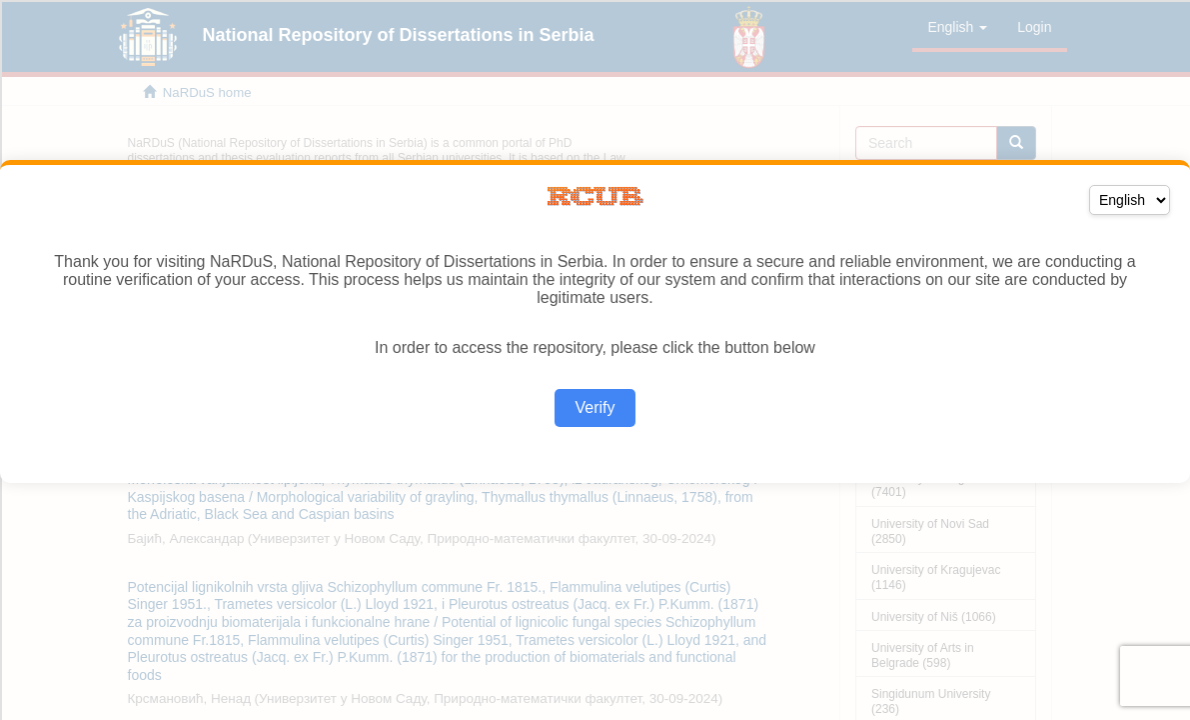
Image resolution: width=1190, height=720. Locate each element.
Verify (594, 407)
